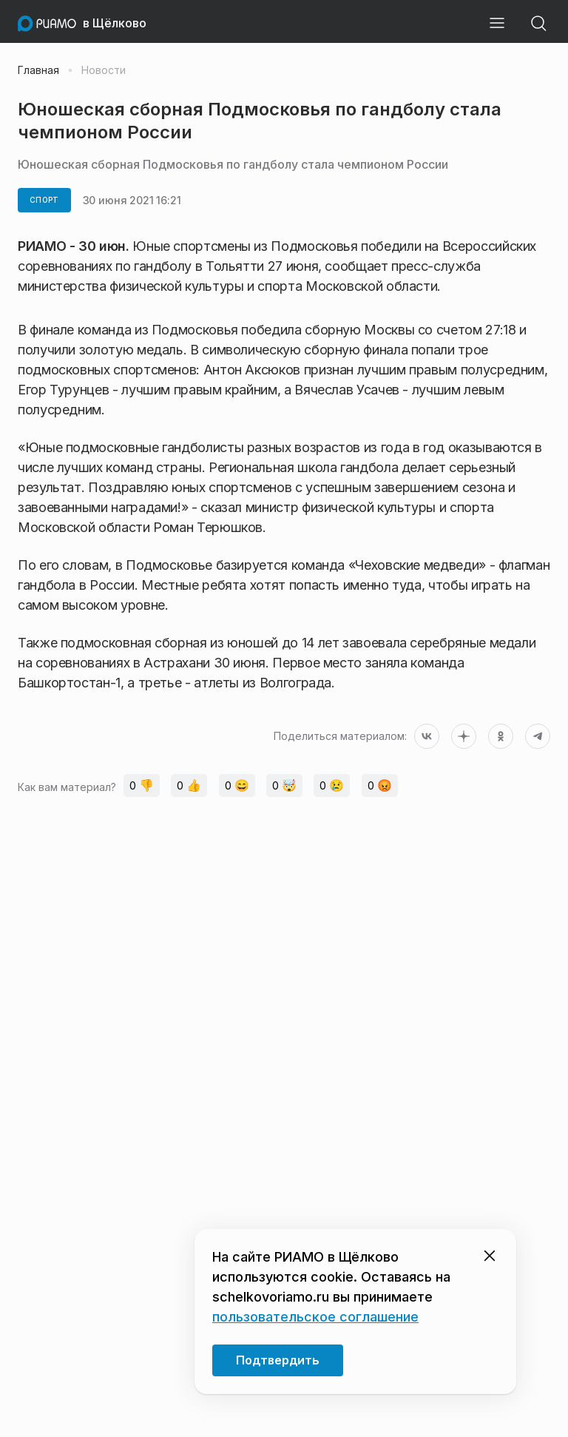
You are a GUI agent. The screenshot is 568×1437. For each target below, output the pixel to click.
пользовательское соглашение (315, 1317)
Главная (38, 70)
